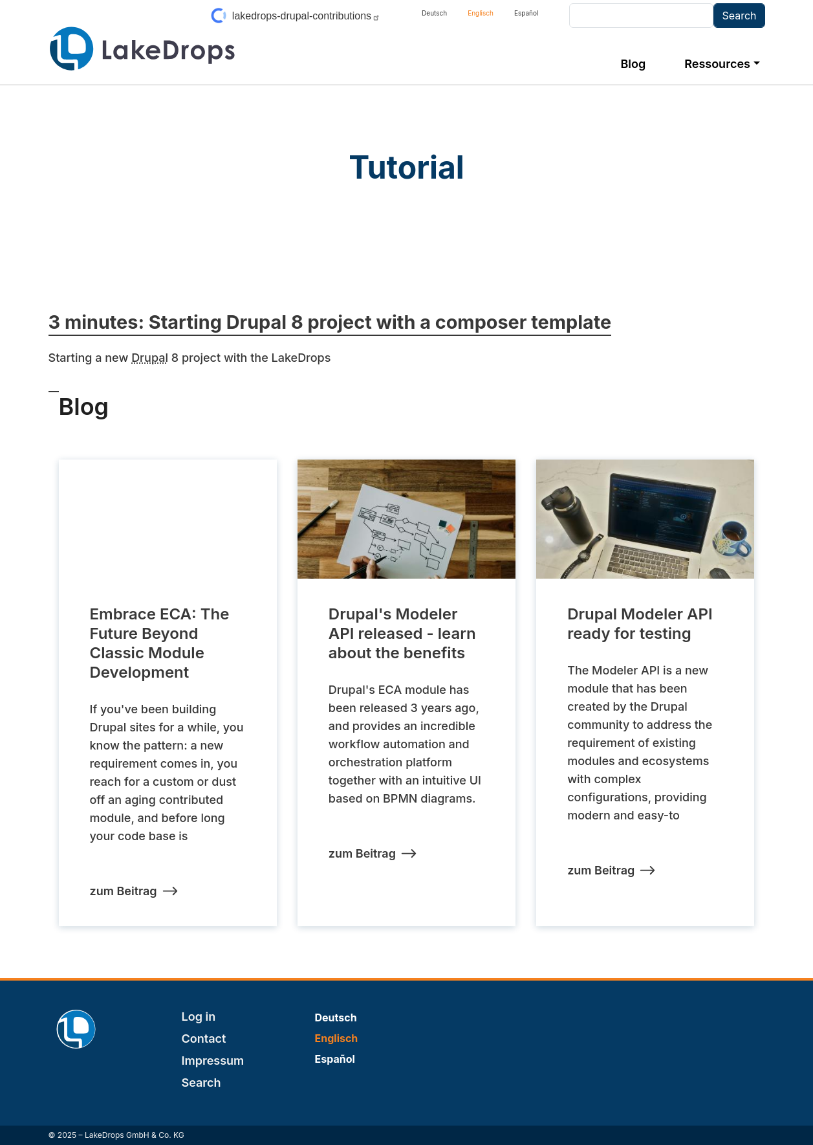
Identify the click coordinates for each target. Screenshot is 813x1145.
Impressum (213, 1060)
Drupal (149, 357)
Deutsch (434, 13)
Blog (632, 64)
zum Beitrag (123, 891)
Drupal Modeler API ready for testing (639, 624)
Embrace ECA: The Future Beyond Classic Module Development (160, 643)
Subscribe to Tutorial (54, 385)
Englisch (480, 13)
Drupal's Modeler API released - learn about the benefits (402, 633)
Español (526, 13)
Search (201, 1082)
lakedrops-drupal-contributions (306, 15)
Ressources (717, 64)
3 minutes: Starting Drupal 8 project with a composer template (330, 322)
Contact (204, 1038)
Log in (199, 1016)
